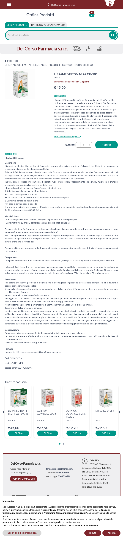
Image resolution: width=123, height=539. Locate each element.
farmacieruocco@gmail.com (59, 468)
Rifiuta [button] (92, 533)
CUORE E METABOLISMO (27, 65)
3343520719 (64, 476)
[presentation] (3, 412)
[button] (60, 443)
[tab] (48, 24)
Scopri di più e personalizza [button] (22, 533)
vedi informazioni (23, 478)
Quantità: (70, 144)
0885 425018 (62, 472)
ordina (106, 144)
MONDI (8, 65)
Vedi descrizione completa (67, 136)
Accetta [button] (111, 533)
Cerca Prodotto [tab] (17, 24)
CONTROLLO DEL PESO (54, 65)
